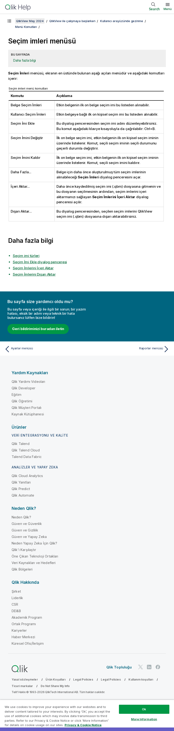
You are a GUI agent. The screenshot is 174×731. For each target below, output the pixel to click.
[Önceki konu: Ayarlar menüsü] (44, 349)
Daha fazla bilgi (24, 60)
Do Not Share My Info (55, 686)
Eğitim (16, 395)
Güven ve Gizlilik (25, 530)
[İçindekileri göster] (9, 21)
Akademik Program (27, 617)
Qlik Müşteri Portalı (26, 408)
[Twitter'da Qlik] (140, 667)
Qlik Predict (21, 489)
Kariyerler (19, 630)
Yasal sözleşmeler (25, 679)
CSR (15, 604)
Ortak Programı (24, 624)
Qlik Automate (23, 495)
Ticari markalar (22, 686)
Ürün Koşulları (55, 679)
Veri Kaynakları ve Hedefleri (34, 563)
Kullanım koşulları (140, 679)
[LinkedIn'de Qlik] (149, 667)
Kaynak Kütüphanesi (28, 414)
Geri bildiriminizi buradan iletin (38, 329)
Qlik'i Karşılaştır (24, 550)
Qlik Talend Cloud (26, 450)
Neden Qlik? (21, 517)
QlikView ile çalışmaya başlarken (72, 21)
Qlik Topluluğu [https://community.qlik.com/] (119, 667)
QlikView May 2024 (30, 21)
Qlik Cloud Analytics (27, 476)
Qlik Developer (23, 388)
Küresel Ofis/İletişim (28, 643)
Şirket (16, 591)
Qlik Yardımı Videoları (28, 382)
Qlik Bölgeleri (22, 569)
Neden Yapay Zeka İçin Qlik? (34, 543)
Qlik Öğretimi (22, 401)
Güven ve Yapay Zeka (29, 537)
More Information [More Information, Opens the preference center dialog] (144, 719)
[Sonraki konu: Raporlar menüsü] (130, 349)
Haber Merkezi (23, 637)
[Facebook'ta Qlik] (157, 667)
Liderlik (17, 598)
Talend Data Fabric (27, 457)
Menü (168, 9)
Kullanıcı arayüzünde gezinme (121, 21)
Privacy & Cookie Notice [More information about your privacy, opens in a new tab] (83, 725)
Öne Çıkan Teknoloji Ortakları (35, 556)
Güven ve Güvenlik (27, 524)
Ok (144, 709)
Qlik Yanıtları (21, 482)
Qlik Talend (21, 444)
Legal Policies (83, 679)
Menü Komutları (26, 27)
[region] (87, 715)
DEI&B (16, 611)
